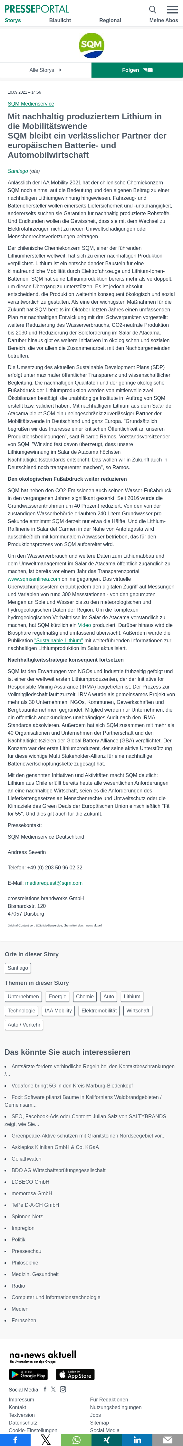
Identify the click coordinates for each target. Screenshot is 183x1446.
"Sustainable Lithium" (58, 640)
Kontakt (17, 1407)
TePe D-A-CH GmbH (35, 1205)
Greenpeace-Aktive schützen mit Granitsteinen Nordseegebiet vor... (89, 1135)
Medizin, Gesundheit (35, 1274)
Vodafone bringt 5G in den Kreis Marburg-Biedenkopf (72, 1085)
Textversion (22, 1415)
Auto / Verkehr (24, 1024)
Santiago (18, 171)
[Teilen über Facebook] (15, 1440)
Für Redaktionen (109, 1399)
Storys (13, 20)
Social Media (105, 1430)
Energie (57, 996)
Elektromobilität (99, 1010)
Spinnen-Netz (27, 1216)
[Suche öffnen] (153, 9)
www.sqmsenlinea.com (34, 579)
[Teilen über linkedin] (137, 1440)
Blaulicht (60, 20)
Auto (108, 996)
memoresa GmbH (32, 1193)
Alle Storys (46, 70)
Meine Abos (163, 20)
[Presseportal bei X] (51, 1389)
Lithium (132, 996)
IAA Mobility (58, 1010)
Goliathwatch (27, 1159)
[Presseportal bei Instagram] (61, 1388)
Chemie (85, 996)
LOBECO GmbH (30, 1182)
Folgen (137, 70)
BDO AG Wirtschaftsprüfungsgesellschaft (59, 1170)
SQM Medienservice (31, 103)
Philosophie (25, 1262)
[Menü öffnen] (172, 9)
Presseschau (27, 1251)
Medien (20, 1309)
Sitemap (99, 1422)
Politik (18, 1239)
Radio (18, 1286)
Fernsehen (24, 1320)
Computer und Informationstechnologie (56, 1297)
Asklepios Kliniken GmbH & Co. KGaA (55, 1147)
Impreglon (23, 1228)
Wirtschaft (137, 1010)
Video (85, 625)
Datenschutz (23, 1422)
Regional (110, 20)
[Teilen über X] (46, 1440)
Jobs (95, 1415)
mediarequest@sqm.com (53, 883)
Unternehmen (23, 996)
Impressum (21, 1399)
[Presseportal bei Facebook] (43, 1389)
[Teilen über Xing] (107, 1440)
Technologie (21, 1010)
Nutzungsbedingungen (115, 1407)
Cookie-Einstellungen (33, 1430)
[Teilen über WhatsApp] (76, 1440)
